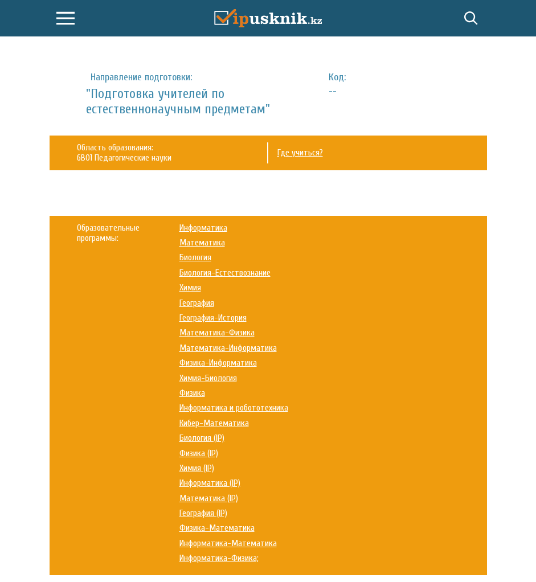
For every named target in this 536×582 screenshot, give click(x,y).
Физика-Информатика (218, 363)
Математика (202, 242)
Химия (190, 287)
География (196, 303)
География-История (213, 318)
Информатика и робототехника (233, 408)
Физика (192, 393)
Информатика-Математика (228, 543)
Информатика (203, 228)
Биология (195, 257)
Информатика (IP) (209, 483)
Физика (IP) (198, 453)
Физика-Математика (217, 528)
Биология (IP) (201, 438)
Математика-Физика (217, 332)
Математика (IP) (208, 498)
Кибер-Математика (214, 423)
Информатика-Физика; (219, 558)
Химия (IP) (196, 468)
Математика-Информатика (228, 348)
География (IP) (203, 513)
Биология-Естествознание (225, 273)
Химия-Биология (208, 378)
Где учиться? (300, 152)
